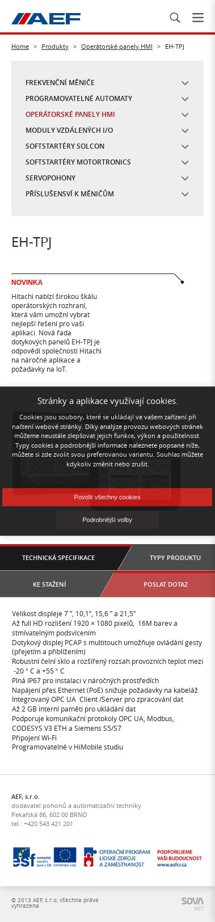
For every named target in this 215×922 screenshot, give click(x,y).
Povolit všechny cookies (107, 497)
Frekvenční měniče (60, 82)
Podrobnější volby (107, 519)
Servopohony (50, 178)
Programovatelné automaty (79, 98)
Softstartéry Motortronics (78, 162)
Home (20, 46)
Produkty (55, 46)
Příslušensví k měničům (70, 194)
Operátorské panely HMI (117, 46)
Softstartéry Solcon (65, 146)
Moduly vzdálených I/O (69, 130)
